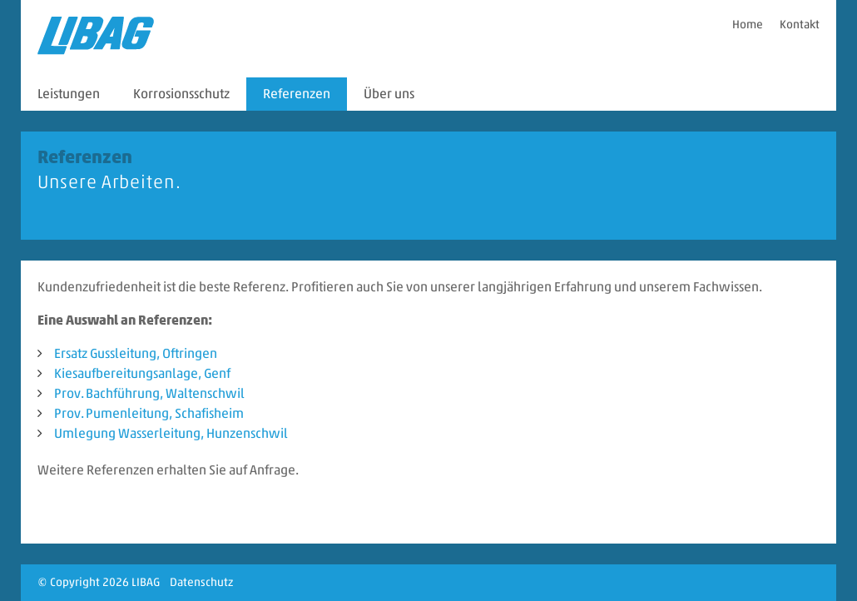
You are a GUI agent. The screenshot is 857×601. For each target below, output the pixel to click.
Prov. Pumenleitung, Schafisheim (149, 413)
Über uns (389, 94)
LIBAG (145, 582)
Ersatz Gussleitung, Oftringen (135, 353)
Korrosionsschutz (181, 94)
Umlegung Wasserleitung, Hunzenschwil (171, 433)
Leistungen (68, 94)
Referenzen (296, 94)
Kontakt (800, 24)
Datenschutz (201, 582)
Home (747, 24)
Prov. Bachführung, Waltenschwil (149, 393)
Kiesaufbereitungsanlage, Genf (142, 373)
